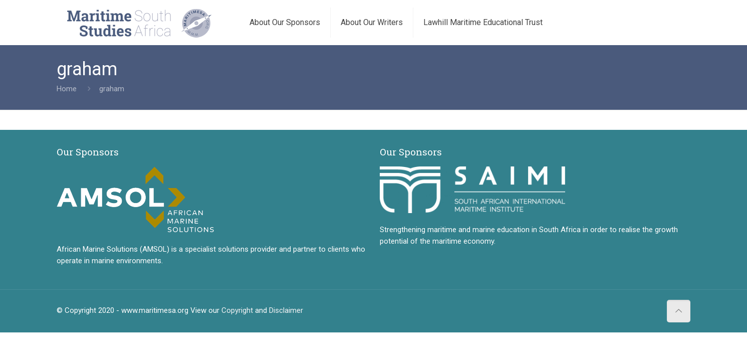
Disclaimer (286, 310)
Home (67, 88)
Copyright (237, 310)
